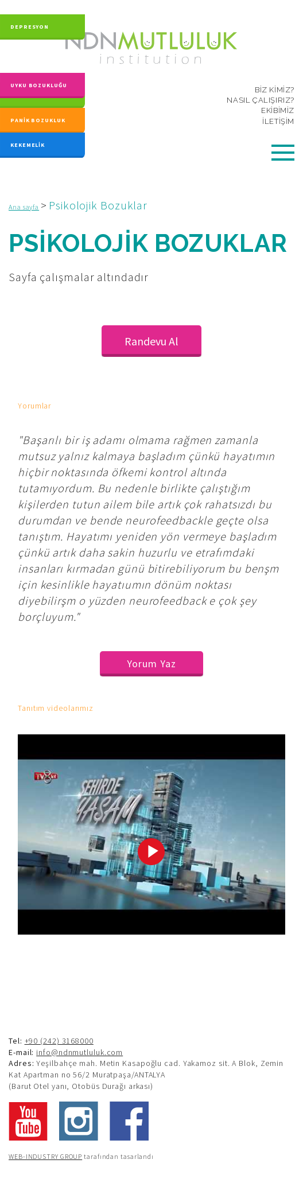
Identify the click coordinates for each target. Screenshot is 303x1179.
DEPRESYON (29, 23)
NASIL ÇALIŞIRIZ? (260, 100)
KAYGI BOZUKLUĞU (39, 95)
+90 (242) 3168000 (59, 1041)
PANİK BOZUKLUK (37, 120)
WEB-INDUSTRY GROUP (45, 1156)
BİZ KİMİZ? (274, 89)
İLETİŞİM (278, 121)
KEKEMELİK (27, 143)
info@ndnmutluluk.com (79, 1052)
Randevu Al (151, 341)
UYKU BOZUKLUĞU (38, 78)
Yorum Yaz (151, 663)
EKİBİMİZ (277, 110)
